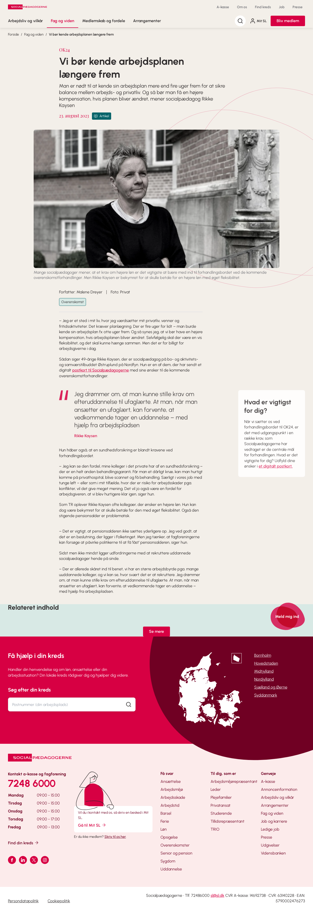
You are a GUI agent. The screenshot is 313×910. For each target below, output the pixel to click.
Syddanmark (265, 695)
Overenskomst (72, 302)
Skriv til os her (115, 837)
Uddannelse (171, 869)
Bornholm (262, 655)
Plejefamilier (221, 797)
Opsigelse (169, 837)
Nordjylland (264, 679)
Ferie (164, 821)
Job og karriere (274, 821)
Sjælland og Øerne (270, 687)
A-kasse (223, 7)
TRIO (215, 829)
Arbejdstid (169, 805)
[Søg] (240, 20)
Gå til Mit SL (92, 825)
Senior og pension (176, 853)
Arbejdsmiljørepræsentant (234, 781)
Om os (242, 7)
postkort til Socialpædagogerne (100, 370)
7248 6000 (32, 783)
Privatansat (221, 805)
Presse (298, 7)
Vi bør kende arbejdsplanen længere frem (81, 34)
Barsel (165, 813)
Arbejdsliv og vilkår (25, 20)
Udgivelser (270, 845)
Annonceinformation (279, 789)
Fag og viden (62, 20)
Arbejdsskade (172, 797)
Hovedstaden (266, 663)
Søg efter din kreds (29, 690)
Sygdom (167, 861)
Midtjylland (264, 671)
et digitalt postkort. (276, 473)
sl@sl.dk (217, 895)
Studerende (221, 813)
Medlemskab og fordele (103, 20)
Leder (216, 789)
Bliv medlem (288, 20)
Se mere (156, 631)
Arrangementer (147, 20)
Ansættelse (170, 781)
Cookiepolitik (59, 901)
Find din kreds (23, 842)
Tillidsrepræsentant (227, 821)
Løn (163, 829)
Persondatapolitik (23, 901)
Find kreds (263, 7)
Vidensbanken (273, 853)
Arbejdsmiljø (171, 789)
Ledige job (270, 829)
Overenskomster (175, 845)
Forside (13, 34)
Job (282, 7)
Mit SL (258, 21)
